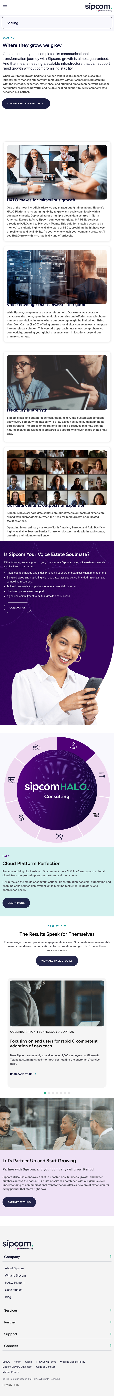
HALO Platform (15, 1282)
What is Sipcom (15, 1275)
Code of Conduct (45, 1366)
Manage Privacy (11, 1372)
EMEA (6, 1361)
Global (28, 1361)
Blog (8, 1297)
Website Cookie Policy (72, 1361)
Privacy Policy (11, 1384)
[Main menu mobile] (5, 6)
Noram (17, 1361)
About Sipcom (14, 1268)
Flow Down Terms (46, 1361)
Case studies (13, 1290)
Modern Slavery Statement (17, 1366)
